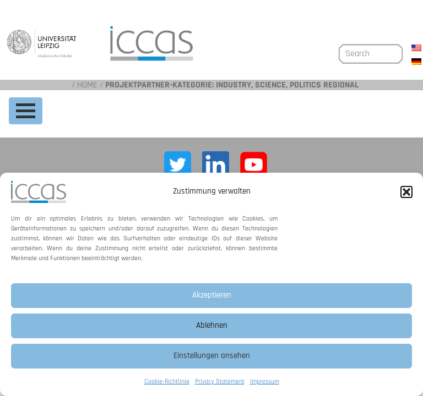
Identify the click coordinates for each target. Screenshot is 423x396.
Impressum (264, 381)
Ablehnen (211, 325)
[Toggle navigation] (25, 110)
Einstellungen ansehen (211, 355)
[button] (406, 191)
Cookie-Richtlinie (166, 381)
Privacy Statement (220, 381)
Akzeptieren (211, 295)
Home (87, 85)
